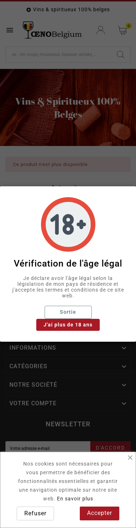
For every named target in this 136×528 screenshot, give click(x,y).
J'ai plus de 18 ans (68, 325)
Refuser (35, 513)
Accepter (99, 512)
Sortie (68, 312)
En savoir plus (75, 498)
